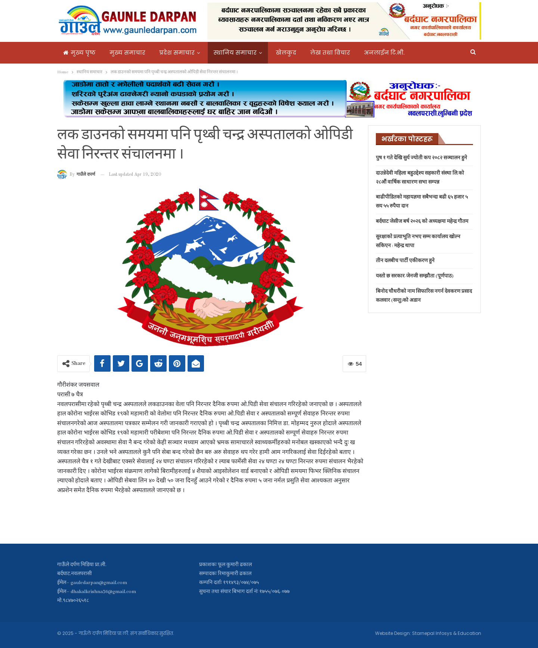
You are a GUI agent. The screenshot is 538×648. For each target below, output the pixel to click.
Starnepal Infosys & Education (446, 633)
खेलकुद (286, 52)
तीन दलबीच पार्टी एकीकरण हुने (405, 261)
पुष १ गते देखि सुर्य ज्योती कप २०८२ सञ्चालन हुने (421, 158)
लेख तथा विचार (330, 52)
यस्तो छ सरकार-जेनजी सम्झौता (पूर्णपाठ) (415, 276)
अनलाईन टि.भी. (384, 52)
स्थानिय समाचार (235, 52)
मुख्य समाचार (127, 52)
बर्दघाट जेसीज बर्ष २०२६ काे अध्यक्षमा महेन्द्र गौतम (422, 221)
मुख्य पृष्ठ (79, 52)
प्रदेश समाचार (177, 52)
